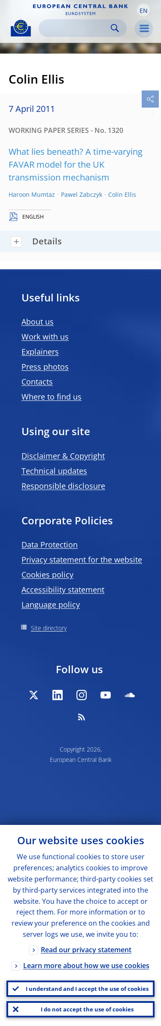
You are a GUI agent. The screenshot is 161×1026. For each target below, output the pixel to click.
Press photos (45, 366)
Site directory (49, 628)
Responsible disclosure (63, 486)
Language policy (50, 604)
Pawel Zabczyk (81, 194)
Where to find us (51, 396)
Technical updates (54, 471)
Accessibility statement (62, 589)
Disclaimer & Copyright (63, 456)
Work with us (45, 336)
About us (37, 321)
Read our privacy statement (86, 949)
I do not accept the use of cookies (87, 1009)
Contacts (37, 381)
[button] (143, 9)
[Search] (76, 28)
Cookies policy (47, 574)
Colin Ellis (122, 194)
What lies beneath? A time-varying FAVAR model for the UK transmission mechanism (76, 164)
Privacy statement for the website (81, 559)
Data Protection (49, 544)
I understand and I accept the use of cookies (87, 989)
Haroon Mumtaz (32, 194)
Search (115, 28)
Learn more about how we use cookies (86, 965)
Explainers (40, 351)
